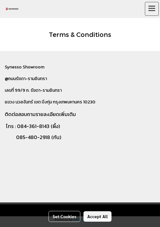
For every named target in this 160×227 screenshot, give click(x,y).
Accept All (97, 216)
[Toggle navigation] (152, 9)
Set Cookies (64, 216)
